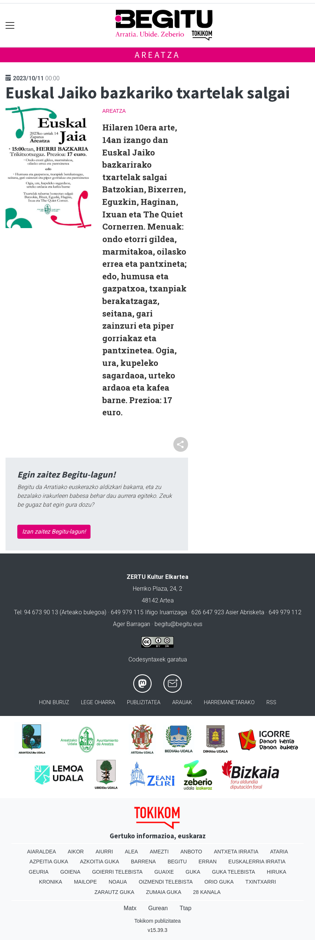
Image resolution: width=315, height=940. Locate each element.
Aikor (76, 852)
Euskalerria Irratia (257, 861)
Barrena (143, 861)
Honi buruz (54, 702)
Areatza (157, 54)
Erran (208, 861)
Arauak (182, 702)
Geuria (39, 872)
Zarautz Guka (114, 892)
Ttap (185, 908)
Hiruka (276, 872)
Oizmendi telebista (166, 882)
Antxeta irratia (236, 852)
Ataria (279, 852)
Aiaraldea (41, 852)
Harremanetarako (229, 702)
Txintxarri (260, 882)
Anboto (191, 852)
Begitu (177, 861)
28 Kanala (207, 892)
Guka (192, 872)
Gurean (158, 908)
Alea (131, 852)
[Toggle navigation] (10, 25)
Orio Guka (218, 882)
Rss (271, 702)
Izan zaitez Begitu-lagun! (54, 531)
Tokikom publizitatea (157, 921)
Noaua (118, 882)
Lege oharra (98, 702)
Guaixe (164, 872)
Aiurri (104, 852)
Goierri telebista (117, 872)
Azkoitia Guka (99, 861)
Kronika (50, 882)
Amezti (159, 852)
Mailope (85, 882)
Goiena (70, 872)
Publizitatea (143, 702)
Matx (130, 908)
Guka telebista (233, 872)
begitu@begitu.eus (178, 624)
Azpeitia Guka (48, 861)
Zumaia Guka (163, 892)
